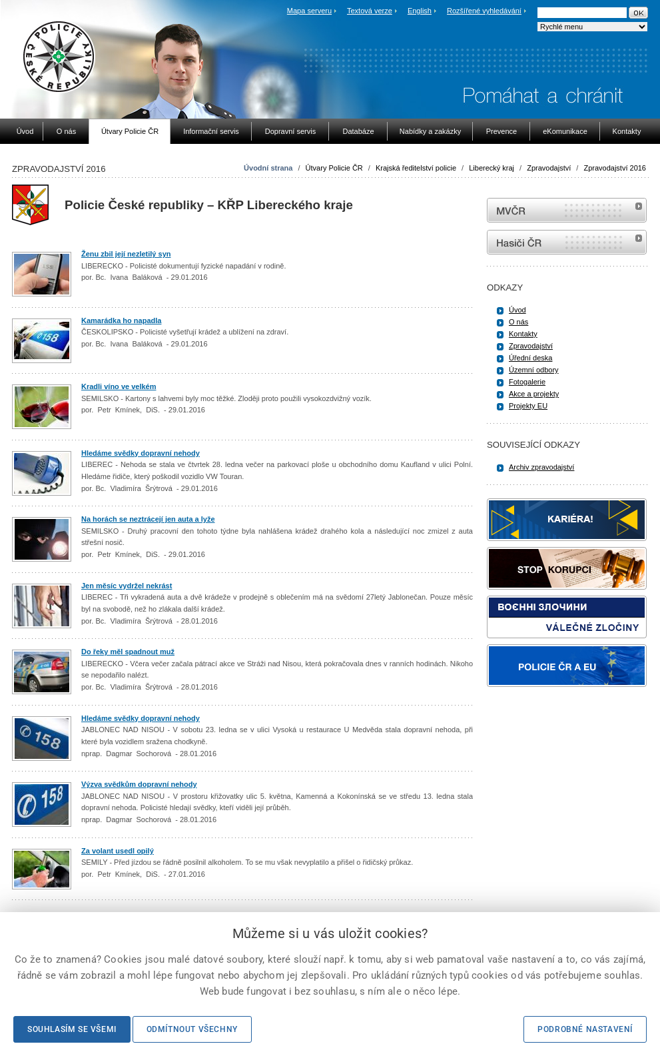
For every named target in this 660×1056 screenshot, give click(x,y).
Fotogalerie (527, 382)
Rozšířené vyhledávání (484, 11)
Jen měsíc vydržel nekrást (126, 586)
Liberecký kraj (491, 168)
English (420, 11)
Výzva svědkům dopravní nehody (139, 784)
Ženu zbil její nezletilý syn (125, 254)
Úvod (517, 310)
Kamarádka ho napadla (121, 320)
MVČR (567, 210)
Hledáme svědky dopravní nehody (140, 453)
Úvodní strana (268, 168)
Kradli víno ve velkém (119, 386)
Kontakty (523, 334)
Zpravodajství (549, 168)
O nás (518, 322)
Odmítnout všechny (192, 1029)
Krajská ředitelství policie (416, 168)
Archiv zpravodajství (541, 467)
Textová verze (369, 11)
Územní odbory (534, 370)
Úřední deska (530, 358)
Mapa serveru (309, 11)
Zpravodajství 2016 (614, 168)
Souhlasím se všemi (72, 1029)
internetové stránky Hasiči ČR (567, 242)
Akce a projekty (534, 394)
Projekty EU (528, 406)
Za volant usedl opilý (117, 851)
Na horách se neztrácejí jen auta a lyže (148, 519)
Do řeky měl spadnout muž (127, 652)
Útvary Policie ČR (334, 168)
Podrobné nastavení (585, 1029)
